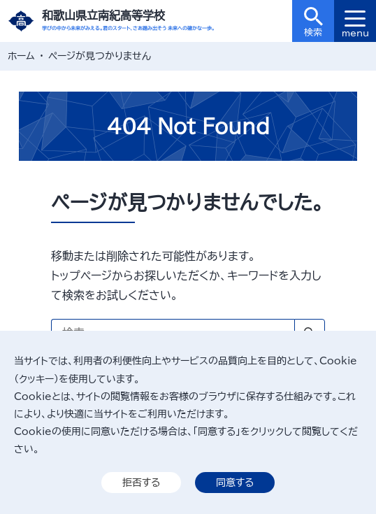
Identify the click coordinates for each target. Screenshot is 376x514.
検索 (313, 22)
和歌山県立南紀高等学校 (103, 15)
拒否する (141, 482)
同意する (235, 482)
